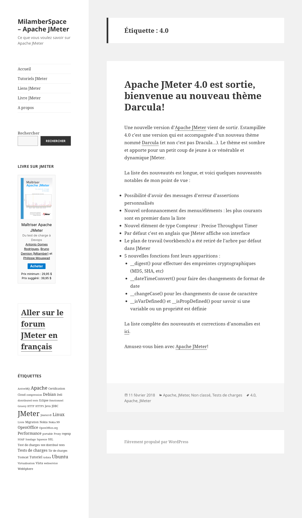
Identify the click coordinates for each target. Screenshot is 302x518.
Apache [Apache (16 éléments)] (39, 388)
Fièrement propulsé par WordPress (156, 441)
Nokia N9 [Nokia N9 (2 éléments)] (54, 422)
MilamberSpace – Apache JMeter (43, 25)
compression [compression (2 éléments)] (34, 394)
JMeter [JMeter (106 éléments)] (29, 413)
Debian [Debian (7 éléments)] (49, 394)
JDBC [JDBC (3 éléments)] (55, 406)
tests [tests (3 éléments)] (62, 445)
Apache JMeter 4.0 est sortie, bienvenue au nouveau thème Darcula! (192, 95)
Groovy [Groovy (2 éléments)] (22, 406)
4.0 (253, 395)
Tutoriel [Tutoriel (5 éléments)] (35, 457)
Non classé (200, 395)
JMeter (183, 395)
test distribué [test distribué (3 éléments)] (49, 445)
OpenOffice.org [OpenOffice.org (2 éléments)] (48, 428)
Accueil (24, 69)
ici (126, 331)
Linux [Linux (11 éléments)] (58, 414)
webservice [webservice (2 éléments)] (51, 463)
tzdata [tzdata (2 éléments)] (47, 457)
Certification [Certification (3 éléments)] (56, 389)
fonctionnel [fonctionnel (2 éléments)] (56, 400)
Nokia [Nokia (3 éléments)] (44, 422)
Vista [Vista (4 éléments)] (39, 463)
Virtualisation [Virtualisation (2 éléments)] (26, 463)
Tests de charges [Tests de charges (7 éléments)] (32, 450)
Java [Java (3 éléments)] (48, 406)
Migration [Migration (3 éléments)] (32, 422)
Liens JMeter (29, 88)
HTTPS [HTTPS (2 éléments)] (39, 406)
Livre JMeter (29, 98)
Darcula (150, 142)
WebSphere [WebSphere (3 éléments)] (25, 469)
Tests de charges (227, 395)
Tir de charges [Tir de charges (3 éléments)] (57, 451)
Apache (169, 395)
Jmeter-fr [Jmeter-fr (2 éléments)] (46, 415)
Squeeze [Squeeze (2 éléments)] (42, 439)
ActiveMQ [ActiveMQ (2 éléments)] (24, 388)
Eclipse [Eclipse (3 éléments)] (43, 400)
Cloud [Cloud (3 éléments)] (21, 395)
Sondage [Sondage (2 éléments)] (30, 439)
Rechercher (28, 133)
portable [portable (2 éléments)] (47, 433)
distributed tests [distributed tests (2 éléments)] (28, 400)
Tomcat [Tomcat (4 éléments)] (23, 457)
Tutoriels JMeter (32, 78)
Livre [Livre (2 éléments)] (21, 422)
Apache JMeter (190, 127)
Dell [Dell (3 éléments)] (59, 395)
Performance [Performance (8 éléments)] (30, 433)
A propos (26, 107)
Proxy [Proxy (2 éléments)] (57, 433)
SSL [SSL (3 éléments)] (50, 439)
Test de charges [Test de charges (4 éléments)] (29, 445)
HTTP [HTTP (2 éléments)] (30, 406)
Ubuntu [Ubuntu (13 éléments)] (60, 456)
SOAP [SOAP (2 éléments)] (21, 439)
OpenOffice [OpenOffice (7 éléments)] (28, 427)
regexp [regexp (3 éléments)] (66, 434)
